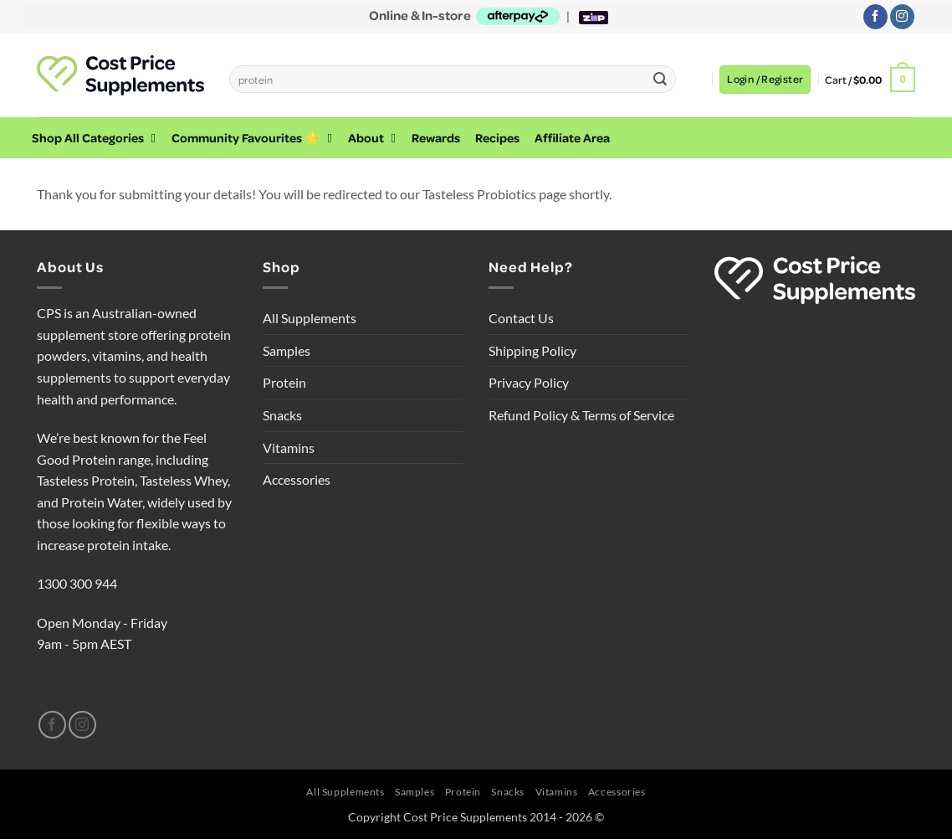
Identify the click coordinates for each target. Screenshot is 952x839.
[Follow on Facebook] (875, 16)
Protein (284, 382)
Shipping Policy (532, 350)
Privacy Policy (529, 382)
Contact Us (521, 318)
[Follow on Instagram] (902, 16)
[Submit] (660, 79)
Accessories (296, 479)
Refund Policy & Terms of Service (581, 415)
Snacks (282, 415)
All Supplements (309, 318)
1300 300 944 (77, 583)
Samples (286, 350)
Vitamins (289, 448)
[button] (765, 79)
